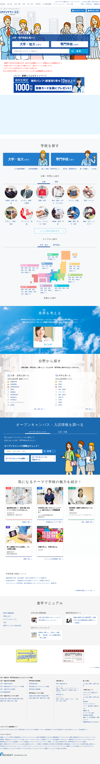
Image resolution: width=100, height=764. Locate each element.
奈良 (45, 290)
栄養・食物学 (62, 389)
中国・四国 (7, 701)
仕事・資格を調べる (61, 683)
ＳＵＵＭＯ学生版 (56, 729)
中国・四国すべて (26, 272)
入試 (4, 622)
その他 (93, 169)
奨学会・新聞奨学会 (69, 169)
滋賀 (41, 288)
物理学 (64, 700)
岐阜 (56, 288)
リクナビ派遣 (68, 737)
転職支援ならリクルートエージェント (25, 737)
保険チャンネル (71, 746)
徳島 (22, 270)
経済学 (62, 699)
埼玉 (81, 277)
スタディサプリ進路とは (62, 1)
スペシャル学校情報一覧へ (53, 559)
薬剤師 (12, 405)
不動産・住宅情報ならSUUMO (46, 744)
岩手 (74, 266)
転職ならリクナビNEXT (6, 737)
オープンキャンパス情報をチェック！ (22, 446)
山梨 (53, 257)
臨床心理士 (64, 690)
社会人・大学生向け (86, 4)
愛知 (63, 288)
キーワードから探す (88, 713)
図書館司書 (14, 381)
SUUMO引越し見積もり (87, 744)
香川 (26, 270)
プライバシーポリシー (89, 704)
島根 (26, 268)
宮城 (78, 266)
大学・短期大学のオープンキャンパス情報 (12, 686)
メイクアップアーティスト (70, 688)
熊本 (33, 289)
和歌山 (50, 290)
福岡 (22, 289)
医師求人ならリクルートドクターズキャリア (81, 739)
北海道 (75, 257)
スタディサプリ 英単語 (31, 729)
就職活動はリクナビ (58, 737)
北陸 (21, 698)
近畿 (1, 701)
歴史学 (60, 405)
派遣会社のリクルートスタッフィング (84, 737)
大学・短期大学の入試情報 (7, 689)
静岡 (60, 288)
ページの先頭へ (95, 667)
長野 (56, 257)
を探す (30, 44)
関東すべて (71, 282)
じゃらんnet (20, 744)
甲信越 (14, 698)
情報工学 (60, 397)
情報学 (60, 402)
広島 (33, 268)
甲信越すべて (51, 259)
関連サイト (48, 748)
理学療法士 (14, 400)
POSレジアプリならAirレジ (25, 748)
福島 (78, 268)
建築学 (60, 387)
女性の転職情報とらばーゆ (44, 737)
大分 (22, 291)
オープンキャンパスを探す (16, 458)
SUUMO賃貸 (59, 744)
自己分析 (9, 4)
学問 (24, 4)
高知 (33, 270)
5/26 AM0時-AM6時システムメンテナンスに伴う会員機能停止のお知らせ (27, 71)
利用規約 (85, 701)
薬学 (61, 700)
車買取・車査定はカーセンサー (9, 739)
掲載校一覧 (86, 710)
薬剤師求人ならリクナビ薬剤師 (9, 741)
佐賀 (26, 289)
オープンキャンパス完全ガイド (39, 458)
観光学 (67, 699)
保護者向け (97, 4)
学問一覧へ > (89, 409)
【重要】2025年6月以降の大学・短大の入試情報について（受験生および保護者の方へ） (33, 63)
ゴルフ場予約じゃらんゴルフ (8, 748)
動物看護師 (14, 384)
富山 (43, 266)
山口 (37, 268)
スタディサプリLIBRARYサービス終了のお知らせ (20, 68)
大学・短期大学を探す (6, 683)
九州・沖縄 (14, 701)
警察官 (12, 389)
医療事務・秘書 (72, 690)
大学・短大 (30, 4)
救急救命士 (14, 397)
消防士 (57, 688)
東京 (73, 279)
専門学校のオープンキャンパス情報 (39, 686)
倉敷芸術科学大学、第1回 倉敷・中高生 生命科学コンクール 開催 (26, 578)
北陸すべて (45, 268)
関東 (9, 698)
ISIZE (64, 748)
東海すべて (58, 290)
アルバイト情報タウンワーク (44, 739)
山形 (74, 268)
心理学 (60, 381)
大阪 (49, 288)
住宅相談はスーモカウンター (72, 744)
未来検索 (2, 4)
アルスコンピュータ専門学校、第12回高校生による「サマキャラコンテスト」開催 (31, 583)
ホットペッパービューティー (36, 746)
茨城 (69, 277)
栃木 (73, 277)
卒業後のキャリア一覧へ (54, 522)
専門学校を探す (33, 683)
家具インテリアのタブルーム (84, 746)
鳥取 (22, 268)
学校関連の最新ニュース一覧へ (84, 590)
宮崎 (26, 291)
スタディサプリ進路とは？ (90, 692)
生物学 (60, 400)
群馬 (77, 277)
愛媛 (30, 270)
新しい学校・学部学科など (50, 169)
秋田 (70, 268)
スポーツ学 (61, 392)
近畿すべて (43, 292)
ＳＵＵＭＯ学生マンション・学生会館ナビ (74, 729)
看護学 (60, 384)
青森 (70, 266)
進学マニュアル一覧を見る (12, 625)
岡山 (30, 268)
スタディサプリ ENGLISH (17, 729)
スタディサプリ (4, 729)
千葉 (69, 279)
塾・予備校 (83, 169)
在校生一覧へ (26, 522)
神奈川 (78, 279)
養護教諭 (13, 392)
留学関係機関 (33, 169)
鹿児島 (30, 291)
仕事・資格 (17, 4)
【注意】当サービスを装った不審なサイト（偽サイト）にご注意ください (27, 66)
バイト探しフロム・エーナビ (27, 739)
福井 (51, 266)
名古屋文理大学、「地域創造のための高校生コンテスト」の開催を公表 (28, 580)
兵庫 (41, 290)
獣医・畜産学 (62, 394)
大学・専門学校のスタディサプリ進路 (75, 741)
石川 (47, 266)
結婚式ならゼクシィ (30, 744)
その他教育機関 (47, 4)
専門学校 (37, 4)
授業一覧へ (27, 559)
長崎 (30, 289)
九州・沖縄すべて (26, 294)
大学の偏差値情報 (5, 692)
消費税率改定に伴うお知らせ (91, 722)
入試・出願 (70, 4)
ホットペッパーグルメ (21, 746)
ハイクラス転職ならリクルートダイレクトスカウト (33, 741)
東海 (18, 698)
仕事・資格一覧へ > (39, 409)
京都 (45, 288)
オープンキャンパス (59, 4)
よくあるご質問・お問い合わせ (90, 1)
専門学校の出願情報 (34, 689)
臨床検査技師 (14, 394)
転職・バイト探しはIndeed (55, 741)
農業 (62, 688)
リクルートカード (39, 748)
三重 (67, 288)
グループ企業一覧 (57, 748)
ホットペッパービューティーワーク (56, 746)
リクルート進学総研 (44, 729)
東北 (6, 698)
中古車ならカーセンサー (7, 746)
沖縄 (35, 291)
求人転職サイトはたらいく (60, 739)
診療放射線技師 (15, 387)
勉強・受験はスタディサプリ (8, 744)
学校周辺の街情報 (88, 715)
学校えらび (7, 616)
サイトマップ (75, 1)
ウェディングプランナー (17, 402)
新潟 (49, 257)
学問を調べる (59, 694)
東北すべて (72, 271)
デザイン (72, 699)
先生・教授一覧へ (87, 522)
